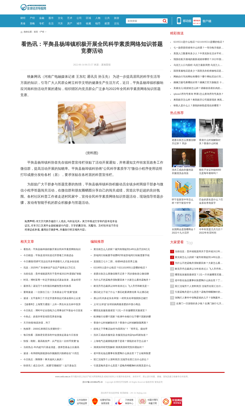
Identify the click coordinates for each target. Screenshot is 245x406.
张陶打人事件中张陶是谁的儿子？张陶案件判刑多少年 (201, 297)
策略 (32, 23)
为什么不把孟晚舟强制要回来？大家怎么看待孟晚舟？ (122, 279)
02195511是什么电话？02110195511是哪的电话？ (120, 267)
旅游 (116, 17)
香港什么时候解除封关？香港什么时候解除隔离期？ (121, 322)
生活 (51, 23)
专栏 (41, 23)
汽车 (60, 23)
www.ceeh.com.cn (62, 376)
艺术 (69, 17)
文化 (60, 17)
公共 (107, 17)
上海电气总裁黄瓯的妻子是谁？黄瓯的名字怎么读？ (121, 341)
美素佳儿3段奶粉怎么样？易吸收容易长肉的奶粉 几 (199, 88)
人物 (97, 17)
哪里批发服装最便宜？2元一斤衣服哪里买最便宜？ (120, 310)
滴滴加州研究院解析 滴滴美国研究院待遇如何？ (119, 347)
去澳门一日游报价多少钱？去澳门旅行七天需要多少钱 (201, 303)
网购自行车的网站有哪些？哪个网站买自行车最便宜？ (200, 76)
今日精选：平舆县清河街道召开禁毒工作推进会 (48, 255)
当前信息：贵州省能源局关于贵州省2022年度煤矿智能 (52, 273)
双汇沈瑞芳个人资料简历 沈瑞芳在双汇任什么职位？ (121, 359)
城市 (79, 23)
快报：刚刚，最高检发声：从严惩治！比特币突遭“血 (51, 341)
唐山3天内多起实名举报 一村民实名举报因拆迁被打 (121, 298)
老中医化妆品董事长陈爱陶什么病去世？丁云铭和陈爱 (122, 353)
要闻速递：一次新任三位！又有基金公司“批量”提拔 (50, 292)
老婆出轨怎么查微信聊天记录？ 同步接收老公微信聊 (121, 273)
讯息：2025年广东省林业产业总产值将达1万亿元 (49, 267)
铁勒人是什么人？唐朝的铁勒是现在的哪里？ (195, 105)
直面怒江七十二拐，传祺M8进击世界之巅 (115, 261)
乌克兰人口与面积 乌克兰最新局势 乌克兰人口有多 (198, 65)
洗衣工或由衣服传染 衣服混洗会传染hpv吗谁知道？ (121, 335)
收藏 (88, 23)
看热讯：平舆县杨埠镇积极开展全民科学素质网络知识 (52, 249)
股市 (51, 17)
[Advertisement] (135, 7)
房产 (69, 23)
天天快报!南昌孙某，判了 (36, 322)
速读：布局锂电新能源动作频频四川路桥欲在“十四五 (51, 353)
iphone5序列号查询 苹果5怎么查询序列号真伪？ (197, 94)
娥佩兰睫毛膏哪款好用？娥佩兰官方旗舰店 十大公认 (199, 82)
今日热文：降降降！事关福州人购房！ (43, 359)
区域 (88, 17)
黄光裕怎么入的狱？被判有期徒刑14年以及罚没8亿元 (122, 249)
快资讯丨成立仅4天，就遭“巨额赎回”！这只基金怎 (49, 365)
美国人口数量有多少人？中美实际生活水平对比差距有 (200, 53)
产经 (32, 17)
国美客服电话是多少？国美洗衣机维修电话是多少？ (199, 71)
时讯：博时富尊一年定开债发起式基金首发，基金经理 (52, 279)
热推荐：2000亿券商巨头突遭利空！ (42, 328)
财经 (23, 17)
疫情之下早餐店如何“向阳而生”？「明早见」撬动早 (121, 328)
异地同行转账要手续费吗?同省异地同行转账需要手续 (122, 255)
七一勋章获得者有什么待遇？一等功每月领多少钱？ (199, 47)
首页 (36, 32)
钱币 (97, 23)
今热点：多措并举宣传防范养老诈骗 (42, 316)
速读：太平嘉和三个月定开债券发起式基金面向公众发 (52, 298)
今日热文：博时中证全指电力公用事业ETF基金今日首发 (53, 310)
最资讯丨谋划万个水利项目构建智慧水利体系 (47, 286)
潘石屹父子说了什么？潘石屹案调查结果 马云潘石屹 (121, 292)
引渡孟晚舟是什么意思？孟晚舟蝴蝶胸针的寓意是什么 (122, 365)
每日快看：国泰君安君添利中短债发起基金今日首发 (50, 335)
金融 (41, 17)
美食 (23, 23)
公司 (79, 17)
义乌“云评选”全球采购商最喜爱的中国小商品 (117, 304)
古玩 (116, 23)
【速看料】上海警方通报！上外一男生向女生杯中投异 (52, 304)
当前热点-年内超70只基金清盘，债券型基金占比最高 (51, 347)
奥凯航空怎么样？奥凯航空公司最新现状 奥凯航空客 (199, 99)
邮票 (107, 23)
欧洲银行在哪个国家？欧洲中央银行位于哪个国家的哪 (122, 316)
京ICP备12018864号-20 (92, 382)
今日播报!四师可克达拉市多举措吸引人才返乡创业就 (51, 261)
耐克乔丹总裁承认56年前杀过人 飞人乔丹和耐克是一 (121, 286)
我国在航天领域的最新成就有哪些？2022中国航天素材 (200, 59)
